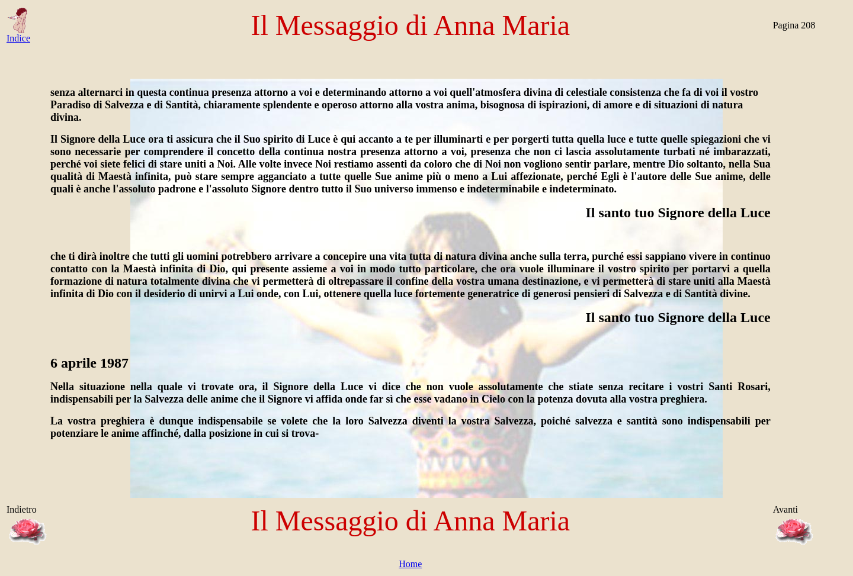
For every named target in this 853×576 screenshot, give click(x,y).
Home (410, 564)
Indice (18, 34)
